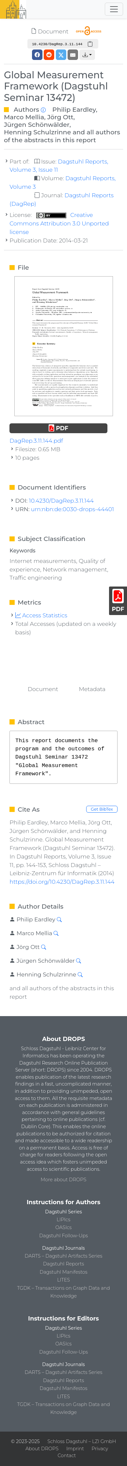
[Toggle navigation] (114, 9)
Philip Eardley (74, 109)
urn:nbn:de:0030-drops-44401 (72, 509)
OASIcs (64, 1227)
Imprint (75, 1449)
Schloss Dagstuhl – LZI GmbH (81, 1441)
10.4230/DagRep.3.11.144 (61, 500)
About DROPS (41, 1449)
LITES (63, 1280)
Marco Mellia (24, 117)
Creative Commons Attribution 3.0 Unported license (59, 223)
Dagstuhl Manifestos (63, 1272)
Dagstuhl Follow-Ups (63, 1236)
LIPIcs (64, 1220)
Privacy (100, 1449)
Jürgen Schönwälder (37, 124)
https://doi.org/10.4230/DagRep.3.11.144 (62, 881)
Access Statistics (41, 615)
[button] (87, 54)
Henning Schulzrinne (37, 132)
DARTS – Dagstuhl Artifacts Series (64, 1256)
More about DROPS (64, 1180)
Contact (66, 1455)
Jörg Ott (60, 117)
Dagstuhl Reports (63, 1264)
